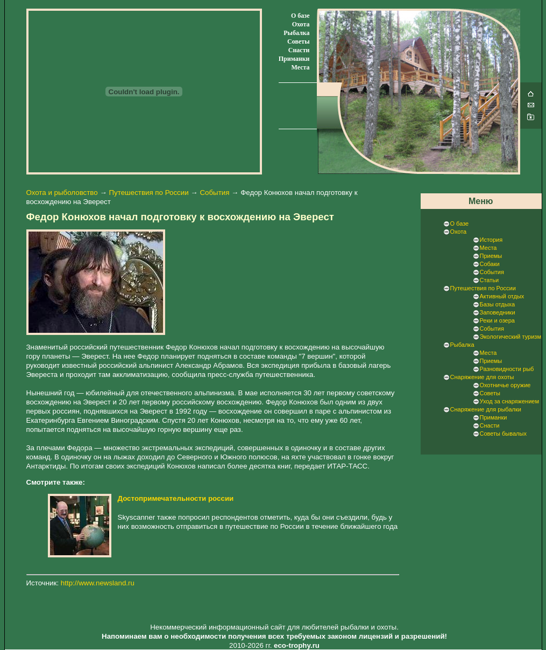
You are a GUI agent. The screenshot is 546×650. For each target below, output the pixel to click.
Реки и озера (497, 320)
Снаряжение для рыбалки (485, 409)
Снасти (299, 50)
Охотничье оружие (505, 385)
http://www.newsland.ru (97, 583)
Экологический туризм (510, 336)
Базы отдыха (497, 304)
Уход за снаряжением (509, 401)
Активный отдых (502, 296)
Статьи (489, 280)
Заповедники (497, 312)
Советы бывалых (503, 433)
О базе (300, 15)
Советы (298, 41)
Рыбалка (296, 33)
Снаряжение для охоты (482, 377)
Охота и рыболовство (62, 192)
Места (300, 67)
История (491, 239)
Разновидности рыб (507, 369)
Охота (301, 24)
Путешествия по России (148, 192)
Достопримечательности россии (176, 498)
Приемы (491, 256)
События (214, 192)
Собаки (490, 264)
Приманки (294, 58)
